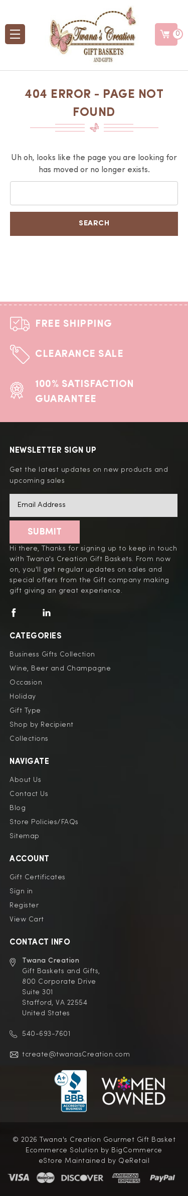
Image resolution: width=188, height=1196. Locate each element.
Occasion (26, 682)
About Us (25, 779)
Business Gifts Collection (52, 654)
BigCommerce (136, 1150)
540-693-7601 (46, 1033)
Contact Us (29, 794)
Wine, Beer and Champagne (60, 668)
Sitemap (25, 836)
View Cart (27, 919)
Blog (18, 808)
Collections (29, 738)
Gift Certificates (38, 877)
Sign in (21, 891)
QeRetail (133, 1160)
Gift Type (25, 710)
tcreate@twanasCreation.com (76, 1054)
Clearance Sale (79, 354)
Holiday (23, 696)
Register (24, 905)
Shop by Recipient (42, 724)
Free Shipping (73, 324)
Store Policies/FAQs (44, 822)
